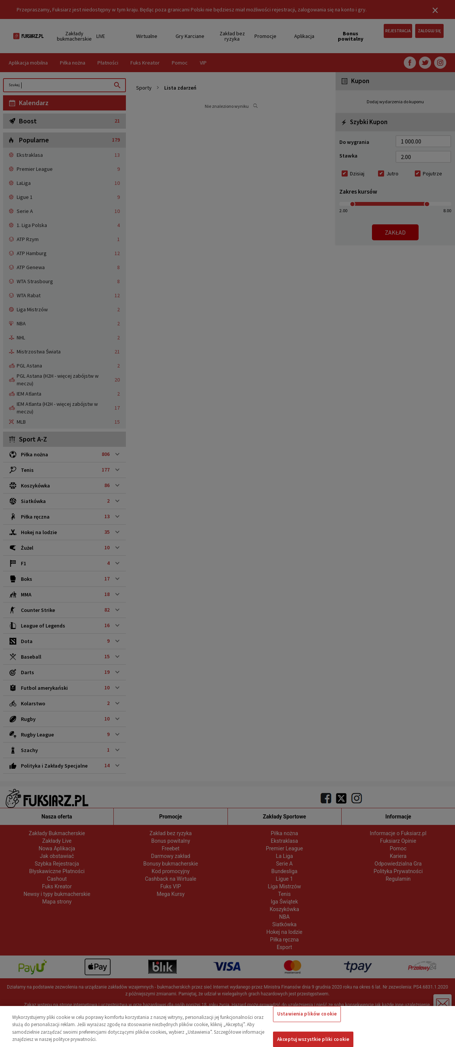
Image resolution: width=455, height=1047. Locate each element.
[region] (227, 1026)
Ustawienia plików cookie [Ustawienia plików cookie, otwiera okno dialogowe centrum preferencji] (307, 1014)
